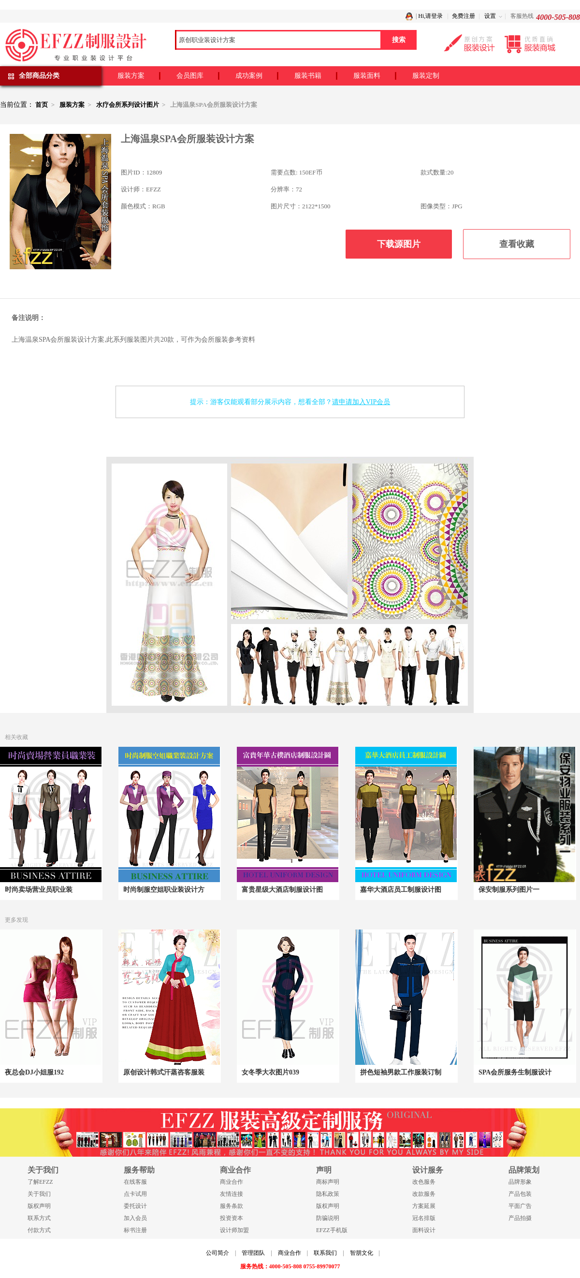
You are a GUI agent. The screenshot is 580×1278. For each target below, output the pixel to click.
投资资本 (231, 1218)
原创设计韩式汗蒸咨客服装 (163, 1072)
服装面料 (366, 75)
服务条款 (231, 1206)
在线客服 (135, 1181)
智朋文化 (361, 1252)
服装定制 (425, 75)
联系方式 (39, 1218)
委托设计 (135, 1206)
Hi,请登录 (430, 16)
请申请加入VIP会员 (361, 402)
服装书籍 (307, 75)
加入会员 (135, 1218)
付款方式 (39, 1230)
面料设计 (423, 1230)
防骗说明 (327, 1218)
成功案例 (248, 75)
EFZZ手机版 (332, 1230)
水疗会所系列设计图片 (127, 104)
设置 (490, 16)
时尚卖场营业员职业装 (38, 889)
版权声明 (39, 1206)
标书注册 (135, 1230)
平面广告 (520, 1206)
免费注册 (463, 16)
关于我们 (39, 1194)
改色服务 (423, 1181)
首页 (41, 104)
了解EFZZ (40, 1181)
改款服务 (423, 1194)
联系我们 (325, 1252)
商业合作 (231, 1181)
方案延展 (423, 1206)
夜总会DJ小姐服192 (34, 1072)
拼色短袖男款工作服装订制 (400, 1072)
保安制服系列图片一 (508, 889)
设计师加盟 (234, 1230)
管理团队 (253, 1252)
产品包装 (520, 1194)
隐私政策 (327, 1194)
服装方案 (131, 75)
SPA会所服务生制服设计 (514, 1072)
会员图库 (189, 75)
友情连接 (231, 1194)
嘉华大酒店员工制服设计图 (400, 889)
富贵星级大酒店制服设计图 (282, 889)
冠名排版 (423, 1218)
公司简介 (217, 1252)
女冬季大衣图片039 (270, 1072)
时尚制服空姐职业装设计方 (163, 889)
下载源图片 (398, 244)
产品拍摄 (520, 1218)
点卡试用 (135, 1194)
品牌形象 (520, 1181)
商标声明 (327, 1181)
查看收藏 (516, 244)
